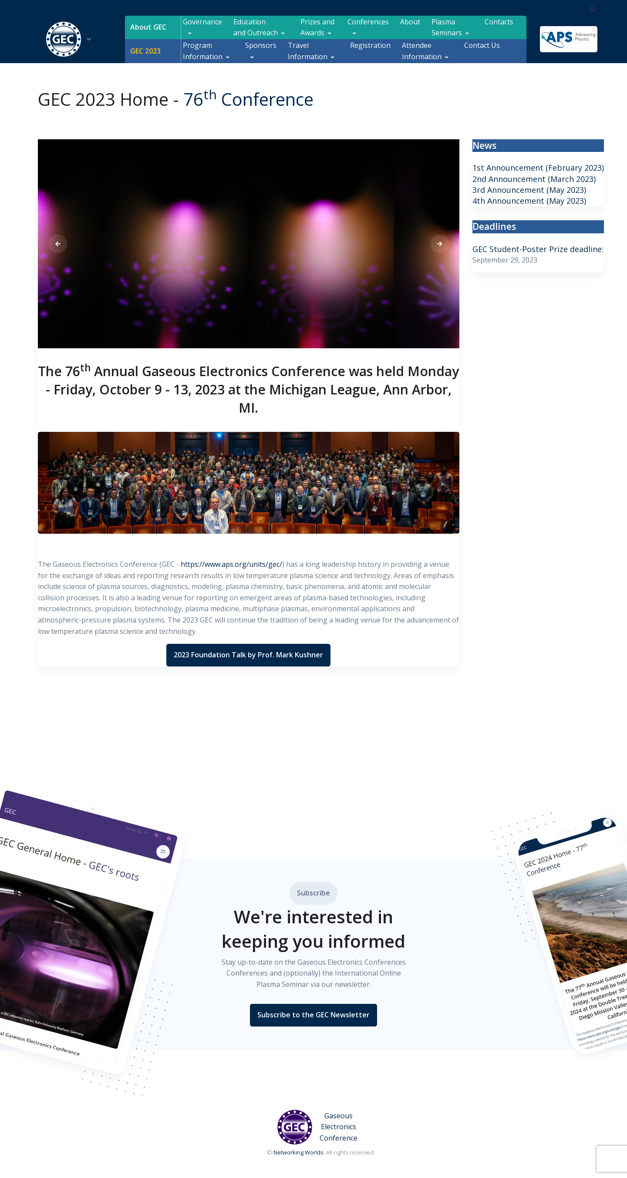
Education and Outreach (255, 27)
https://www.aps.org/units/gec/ (231, 564)
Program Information (202, 50)
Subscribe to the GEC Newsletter (313, 1015)
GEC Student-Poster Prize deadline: (537, 249)
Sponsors (260, 50)
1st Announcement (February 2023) (538, 167)
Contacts (499, 27)
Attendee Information (422, 50)
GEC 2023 (145, 51)
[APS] (568, 39)
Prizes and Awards (318, 27)
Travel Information (307, 50)
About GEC (148, 27)
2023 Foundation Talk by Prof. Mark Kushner (248, 655)
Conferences (368, 27)
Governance (202, 27)
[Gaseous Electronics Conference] (320, 1127)
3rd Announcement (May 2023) (529, 190)
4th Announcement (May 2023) (529, 200)
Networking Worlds (298, 1152)
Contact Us (482, 50)
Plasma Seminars (446, 27)
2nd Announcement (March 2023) (534, 179)
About (410, 27)
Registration (370, 50)
